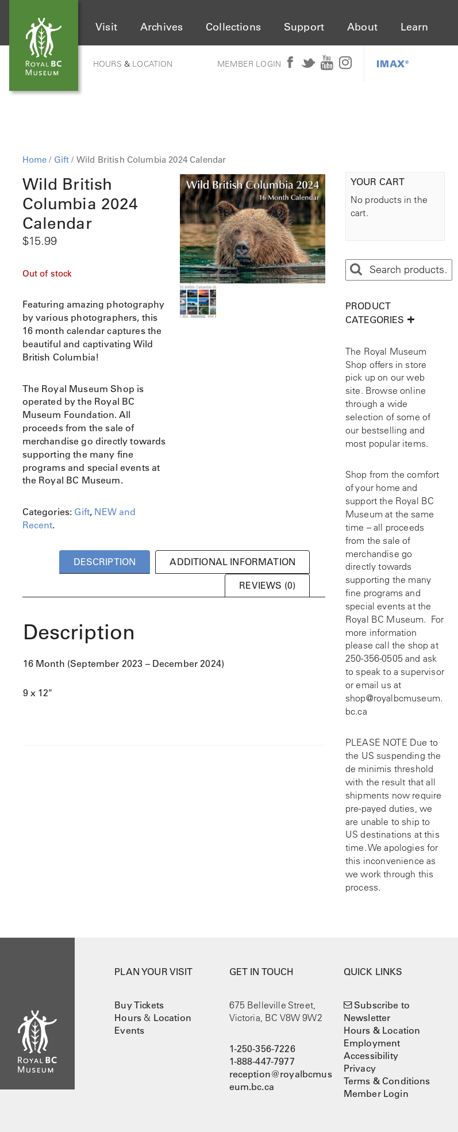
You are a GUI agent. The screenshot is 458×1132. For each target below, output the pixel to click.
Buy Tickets (139, 1005)
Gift (62, 159)
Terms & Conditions (387, 1081)
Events (129, 1030)
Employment (372, 1043)
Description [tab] (105, 561)
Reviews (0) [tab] (267, 585)
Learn (415, 27)
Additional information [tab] (232, 561)
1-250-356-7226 (262, 1048)
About (362, 27)
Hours (107, 64)
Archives (161, 27)
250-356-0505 (374, 658)
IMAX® (392, 63)
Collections (233, 27)
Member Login (249, 64)
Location (152, 64)
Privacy (360, 1068)
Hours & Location (382, 1030)
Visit (106, 27)
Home (34, 159)
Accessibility (371, 1055)
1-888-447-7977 (262, 1061)
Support (304, 27)
